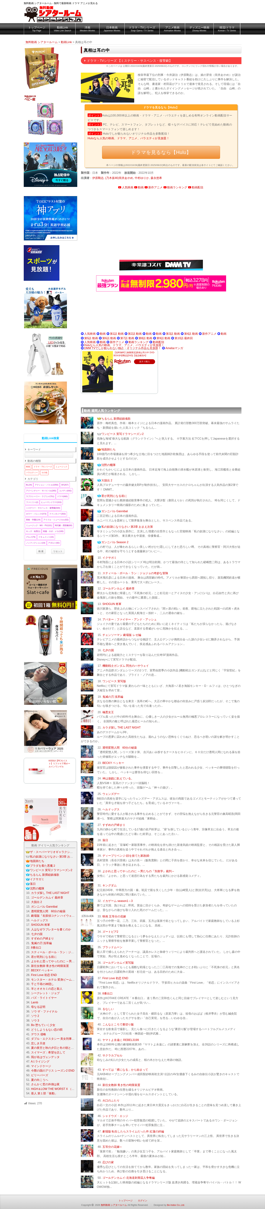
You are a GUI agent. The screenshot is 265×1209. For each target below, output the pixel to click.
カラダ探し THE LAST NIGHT (121, 727)
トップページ (36, 29)
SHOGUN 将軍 (112, 603)
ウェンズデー (111, 793)
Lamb (34, 1002)
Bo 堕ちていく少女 (43, 1025)
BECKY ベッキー (113, 762)
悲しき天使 (38, 1043)
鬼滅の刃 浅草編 (112, 696)
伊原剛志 (98, 177)
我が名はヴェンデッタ (45, 1057)
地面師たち (108, 449)
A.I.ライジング (40, 1061)
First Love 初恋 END (115, 978)
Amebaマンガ (174, 348)
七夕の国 (108, 650)
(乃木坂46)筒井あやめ (119, 177)
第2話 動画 (135, 333)
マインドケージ (41, 1066)
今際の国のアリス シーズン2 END (53, 1070)
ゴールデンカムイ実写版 (118, 962)
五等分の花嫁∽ (112, 1146)
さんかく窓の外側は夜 (45, 1084)
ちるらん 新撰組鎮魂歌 (116, 418)
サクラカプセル (112, 1055)
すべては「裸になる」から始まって (125, 1069)
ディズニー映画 (199, 29)
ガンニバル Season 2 (114, 542)
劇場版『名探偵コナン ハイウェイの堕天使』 (60, 915)
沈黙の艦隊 (108, 464)
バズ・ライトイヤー (44, 997)
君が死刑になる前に (114, 495)
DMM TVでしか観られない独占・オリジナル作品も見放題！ (122, 348)
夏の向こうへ (39, 1079)
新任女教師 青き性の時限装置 (121, 1085)
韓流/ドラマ (227, 29)
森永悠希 (156, 177)
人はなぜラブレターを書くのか (51, 929)
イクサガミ (109, 557)
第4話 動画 (191, 333)
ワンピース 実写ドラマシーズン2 (122, 433)
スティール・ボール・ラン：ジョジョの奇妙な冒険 (135, 573)
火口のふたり (111, 1100)
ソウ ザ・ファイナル (44, 1011)
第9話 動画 (163, 338)
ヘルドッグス (111, 809)
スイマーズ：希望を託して (48, 1052)
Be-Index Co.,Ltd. (176, 1205)
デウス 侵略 (38, 1034)
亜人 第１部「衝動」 (44, 1093)
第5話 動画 (91, 338)
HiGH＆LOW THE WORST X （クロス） (57, 1088)
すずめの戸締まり (113, 824)
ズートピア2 (110, 931)
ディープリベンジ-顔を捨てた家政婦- (126, 855)
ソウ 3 (35, 1020)
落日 (105, 840)
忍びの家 (108, 1162)
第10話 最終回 (184, 338)
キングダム (109, 885)
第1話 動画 (117, 333)
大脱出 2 (106, 480)
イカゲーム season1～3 (117, 900)
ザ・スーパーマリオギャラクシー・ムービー (58, 851)
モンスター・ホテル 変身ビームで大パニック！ (61, 979)
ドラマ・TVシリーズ (142, 29)
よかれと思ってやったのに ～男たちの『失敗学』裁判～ (138, 871)
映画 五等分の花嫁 (114, 916)
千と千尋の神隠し (42, 984)
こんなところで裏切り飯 (118, 1024)
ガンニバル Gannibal (114, 511)
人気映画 (127, 187)
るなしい (108, 1008)
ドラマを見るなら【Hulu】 (161, 152)
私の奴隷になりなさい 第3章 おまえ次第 (127, 526)
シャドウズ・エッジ (115, 1115)
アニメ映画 (172, 29)
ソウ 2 (35, 1015)
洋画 (87, 29)
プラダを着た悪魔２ (43, 865)
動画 (141, 187)
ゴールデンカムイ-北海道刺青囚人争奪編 (128, 1177)
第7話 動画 (127, 338)
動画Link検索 (50, 438)
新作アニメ (155, 187)
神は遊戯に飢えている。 (118, 778)
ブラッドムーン (112, 947)
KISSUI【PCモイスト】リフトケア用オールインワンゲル (59, 763)
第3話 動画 (173, 333)
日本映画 (112, 29)
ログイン (142, 1200)
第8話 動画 (145, 338)
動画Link (62, 29)
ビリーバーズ (39, 1075)
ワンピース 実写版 (114, 681)
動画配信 (197, 187)
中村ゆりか (142, 177)
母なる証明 (38, 1006)
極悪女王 (108, 712)
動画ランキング (177, 187)
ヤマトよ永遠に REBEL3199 (120, 1039)
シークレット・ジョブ (45, 993)
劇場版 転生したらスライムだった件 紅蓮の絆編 (133, 1131)
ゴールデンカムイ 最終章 (118, 588)
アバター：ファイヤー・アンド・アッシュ (129, 619)
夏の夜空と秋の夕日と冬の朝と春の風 (55, 1047)
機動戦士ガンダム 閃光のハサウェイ (125, 665)
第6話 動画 (109, 338)
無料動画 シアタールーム (114, 1205)
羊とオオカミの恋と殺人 (46, 988)
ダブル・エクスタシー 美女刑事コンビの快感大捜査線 (65, 1038)
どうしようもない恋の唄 (46, 1029)
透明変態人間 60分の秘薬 (119, 747)
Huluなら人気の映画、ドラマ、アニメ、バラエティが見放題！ (128, 138)
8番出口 (107, 993)
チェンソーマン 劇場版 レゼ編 (121, 634)
